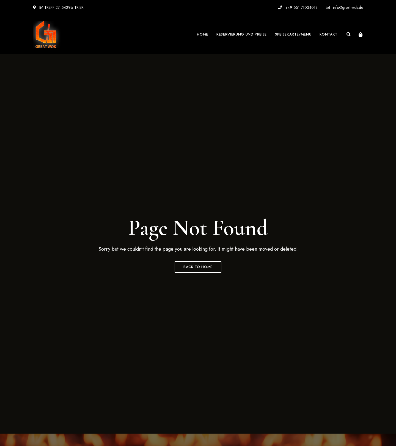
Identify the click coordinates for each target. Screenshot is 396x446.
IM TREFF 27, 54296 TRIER (58, 7)
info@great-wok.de (344, 7)
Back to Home (198, 266)
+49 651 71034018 (298, 7)
